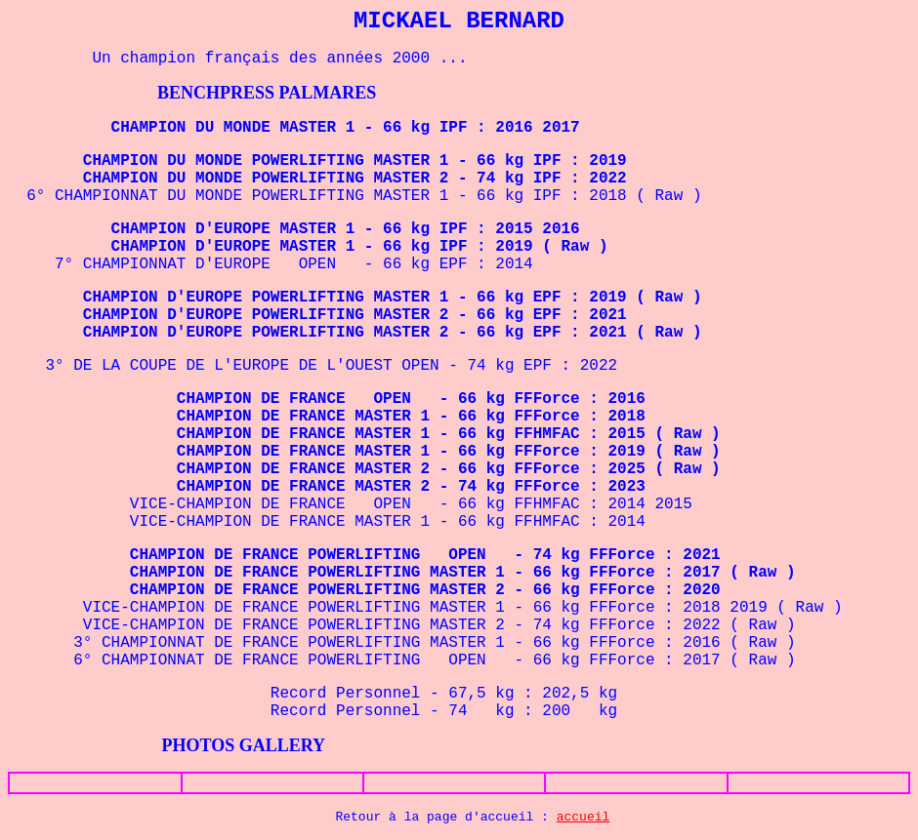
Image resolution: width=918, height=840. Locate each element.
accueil (583, 817)
